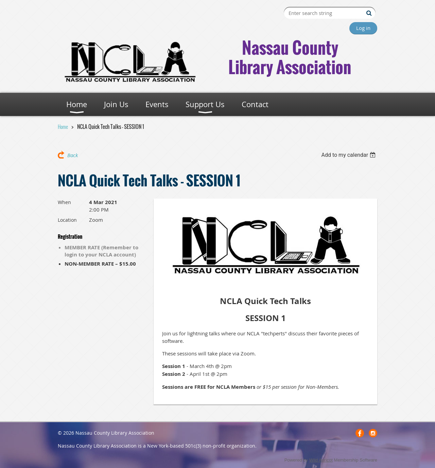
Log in (363, 27)
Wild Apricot (321, 460)
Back (72, 155)
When (64, 202)
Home (63, 126)
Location (67, 220)
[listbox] (349, 155)
